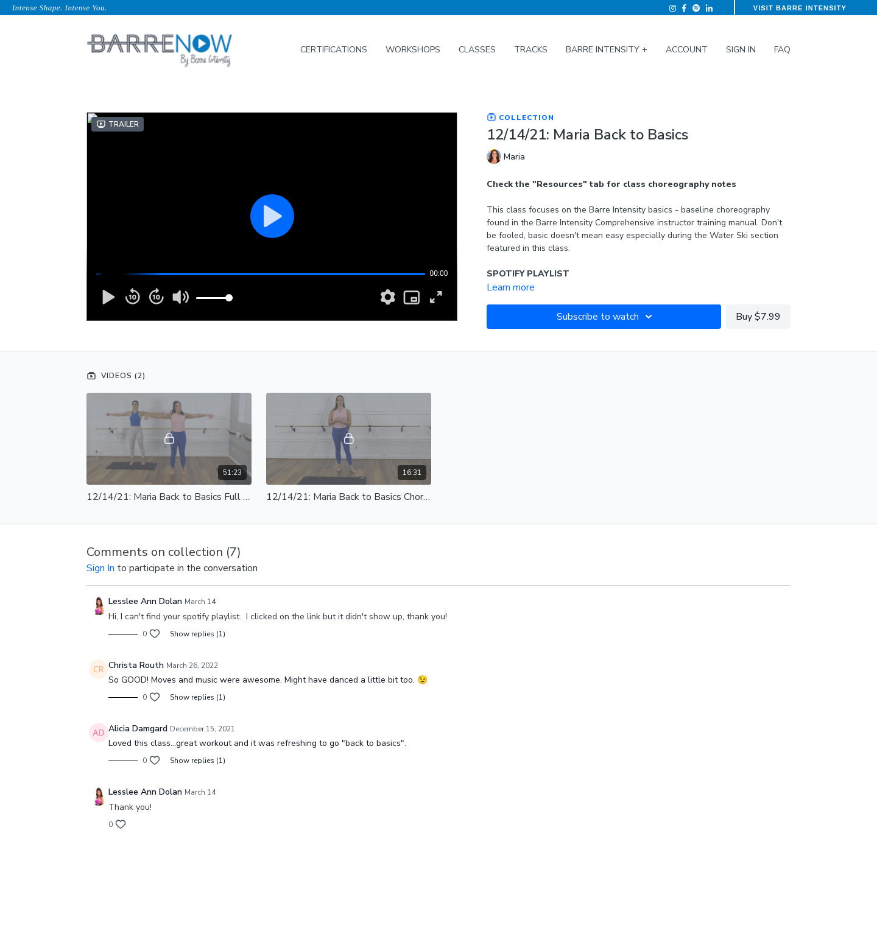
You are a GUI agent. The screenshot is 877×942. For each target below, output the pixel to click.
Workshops (413, 49)
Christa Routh (136, 665)
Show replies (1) (197, 634)
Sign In (741, 49)
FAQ (782, 49)
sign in (100, 568)
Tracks (531, 49)
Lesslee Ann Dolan (145, 601)
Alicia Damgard (137, 728)
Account (687, 49)
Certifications (333, 49)
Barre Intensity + (606, 49)
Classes (477, 49)
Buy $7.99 (758, 316)
